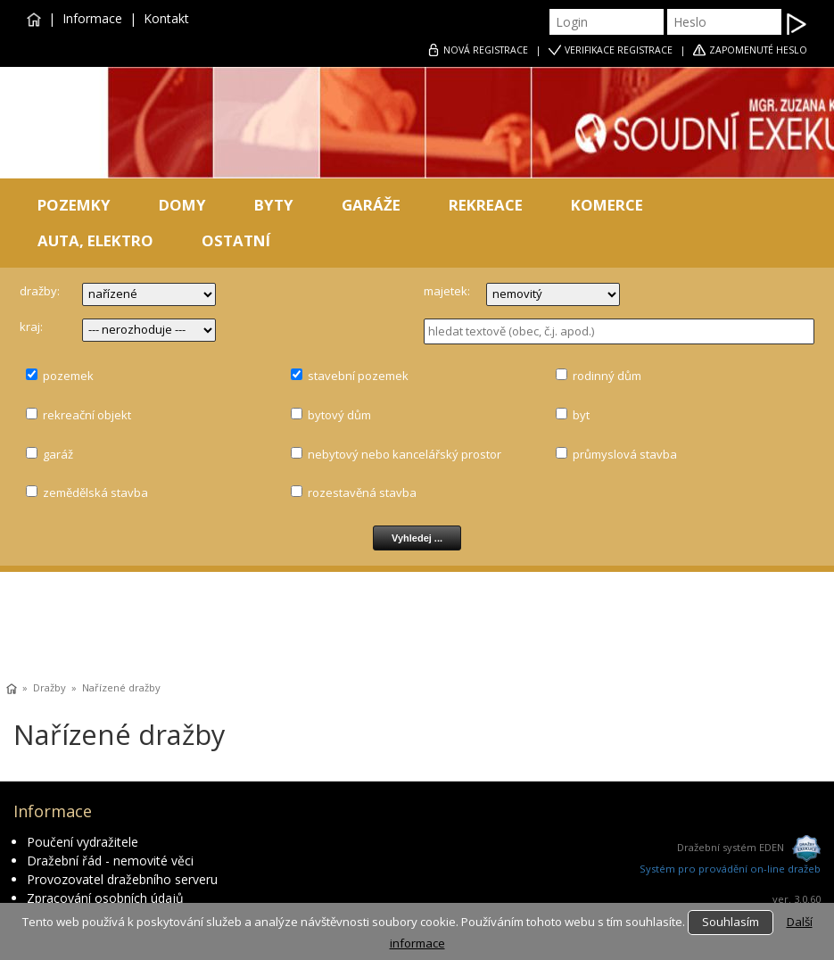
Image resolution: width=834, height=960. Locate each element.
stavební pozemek (358, 376)
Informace (92, 18)
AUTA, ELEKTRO (95, 240)
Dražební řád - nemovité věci (110, 860)
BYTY (273, 204)
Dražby (49, 687)
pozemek (68, 376)
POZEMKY (74, 204)
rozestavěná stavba (362, 492)
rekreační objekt (87, 415)
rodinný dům (607, 376)
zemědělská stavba (95, 492)
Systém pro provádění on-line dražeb (730, 868)
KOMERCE (607, 204)
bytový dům (339, 415)
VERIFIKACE (619, 50)
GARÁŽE (371, 204)
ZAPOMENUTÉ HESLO (758, 50)
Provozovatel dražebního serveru (122, 879)
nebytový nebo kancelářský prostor (404, 454)
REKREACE (486, 204)
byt (581, 415)
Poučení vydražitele (82, 841)
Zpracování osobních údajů (105, 898)
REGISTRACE (485, 50)
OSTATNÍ (236, 240)
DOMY (182, 204)
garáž (58, 454)
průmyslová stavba (625, 454)
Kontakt (166, 18)
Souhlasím (730, 922)
